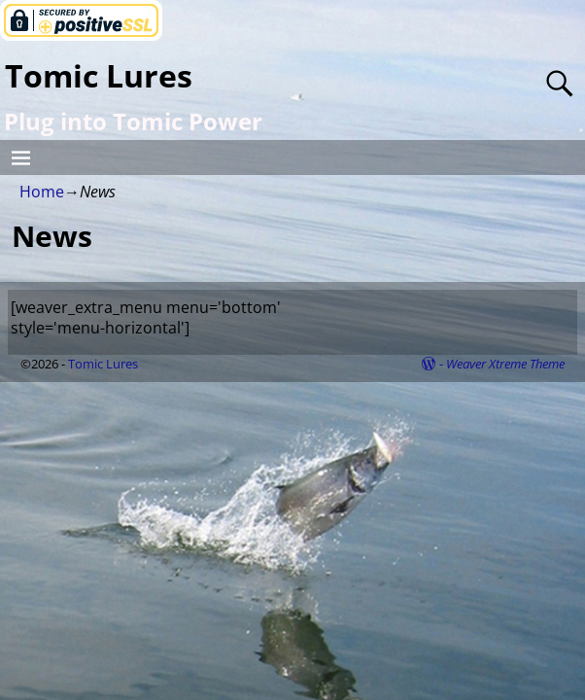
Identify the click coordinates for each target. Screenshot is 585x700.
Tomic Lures (98, 75)
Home (41, 191)
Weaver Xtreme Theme (505, 363)
